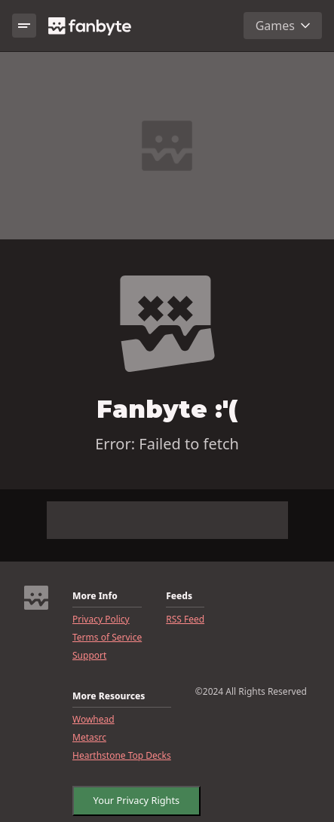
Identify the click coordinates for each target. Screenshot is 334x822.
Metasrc (89, 738)
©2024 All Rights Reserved (251, 692)
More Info (95, 596)
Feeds (179, 596)
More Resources (108, 696)
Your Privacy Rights (132, 797)
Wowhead (93, 720)
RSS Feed (185, 619)
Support (89, 656)
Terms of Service (107, 638)
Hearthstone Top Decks (121, 756)
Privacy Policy (101, 619)
